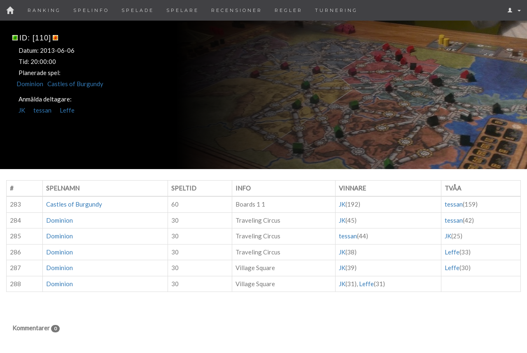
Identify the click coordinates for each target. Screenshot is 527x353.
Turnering (336, 10)
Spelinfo (91, 10)
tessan (42, 110)
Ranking (44, 10)
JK (22, 110)
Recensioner (236, 10)
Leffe (67, 110)
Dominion (29, 83)
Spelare (182, 10)
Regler (289, 10)
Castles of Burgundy (75, 83)
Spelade (137, 10)
